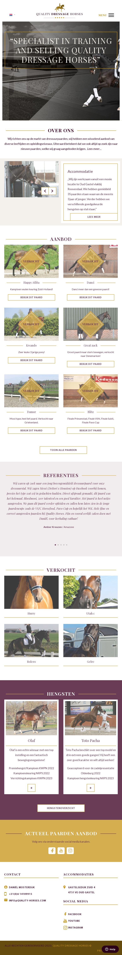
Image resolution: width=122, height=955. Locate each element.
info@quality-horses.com (27, 900)
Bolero (31, 662)
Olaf (31, 740)
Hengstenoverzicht (61, 808)
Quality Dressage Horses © (72, 945)
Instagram (75, 927)
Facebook (74, 914)
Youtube (74, 921)
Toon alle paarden (63, 450)
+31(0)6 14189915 (20, 894)
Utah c (90, 613)
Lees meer (94, 217)
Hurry (31, 613)
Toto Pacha (90, 740)
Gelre (90, 662)
